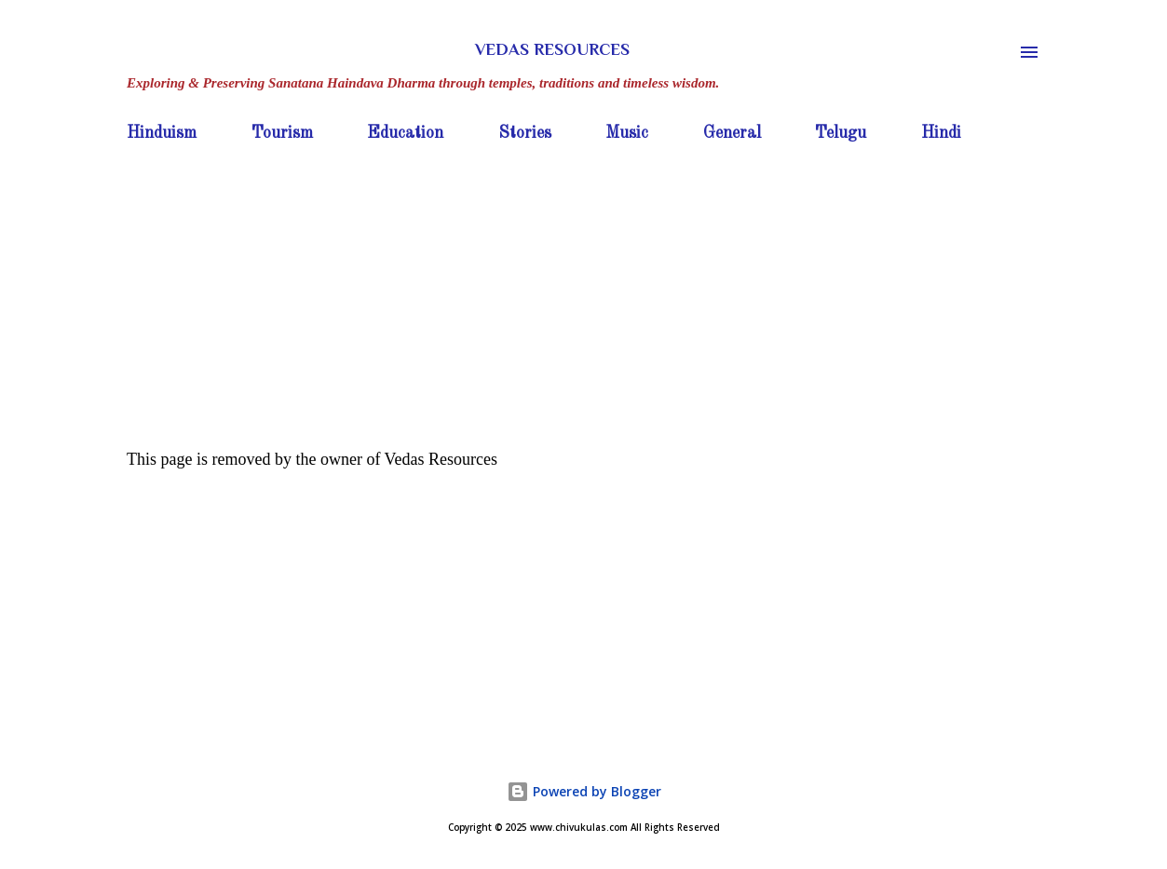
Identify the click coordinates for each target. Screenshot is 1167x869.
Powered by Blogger (584, 791)
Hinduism (162, 133)
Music (626, 133)
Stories (524, 133)
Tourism (282, 133)
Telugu (840, 133)
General (732, 133)
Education (405, 133)
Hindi (941, 133)
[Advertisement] (583, 289)
